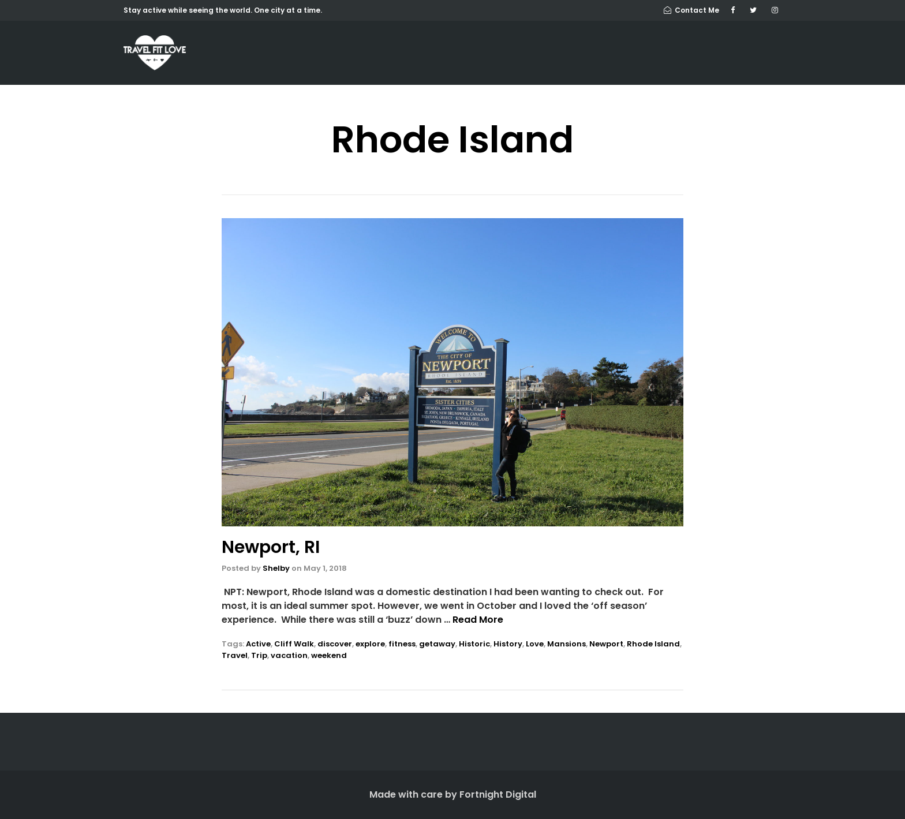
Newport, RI (271, 547)
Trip (259, 655)
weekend (329, 655)
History (507, 643)
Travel (235, 655)
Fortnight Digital (497, 794)
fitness (402, 643)
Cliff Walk (294, 643)
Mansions (566, 643)
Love (535, 643)
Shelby (276, 568)
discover (334, 643)
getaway (437, 643)
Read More (477, 619)
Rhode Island (653, 643)
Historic (474, 643)
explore (370, 643)
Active (258, 643)
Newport (606, 643)
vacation (289, 655)
